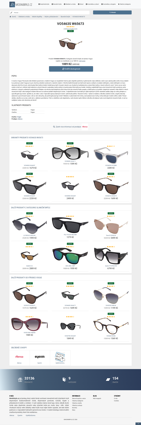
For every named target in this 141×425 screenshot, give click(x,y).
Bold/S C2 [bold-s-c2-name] (29, 266)
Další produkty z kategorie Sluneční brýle (30, 207)
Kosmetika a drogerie (108, 4)
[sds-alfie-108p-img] (70, 256)
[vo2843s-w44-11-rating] (70, 146)
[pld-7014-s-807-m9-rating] (70, 216)
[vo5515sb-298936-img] (29, 324)
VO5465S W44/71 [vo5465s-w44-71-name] (70, 305)
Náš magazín (97, 398)
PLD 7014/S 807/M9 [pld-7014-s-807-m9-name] (70, 234)
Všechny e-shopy (77, 405)
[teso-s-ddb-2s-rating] (111, 216)
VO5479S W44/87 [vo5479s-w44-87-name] (70, 336)
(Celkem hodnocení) (70, 29)
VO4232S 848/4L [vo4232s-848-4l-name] (111, 305)
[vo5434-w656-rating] (111, 317)
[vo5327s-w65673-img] (29, 295)
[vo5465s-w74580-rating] (111, 146)
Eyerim (20, 415)
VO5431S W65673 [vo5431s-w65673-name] (111, 196)
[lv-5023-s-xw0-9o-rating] (29, 216)
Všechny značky (77, 403)
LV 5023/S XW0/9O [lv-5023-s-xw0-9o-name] (29, 235)
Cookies (116, 401)
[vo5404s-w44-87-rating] (29, 177)
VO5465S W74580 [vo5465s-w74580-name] (111, 165)
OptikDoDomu (30, 415)
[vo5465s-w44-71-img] (70, 295)
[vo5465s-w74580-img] (111, 155)
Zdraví (80, 4)
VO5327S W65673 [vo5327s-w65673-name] (29, 305)
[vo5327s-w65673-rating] (29, 286)
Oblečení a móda (70, 4)
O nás (115, 398)
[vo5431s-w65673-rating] (111, 177)
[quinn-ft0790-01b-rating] (111, 247)
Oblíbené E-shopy (19, 347)
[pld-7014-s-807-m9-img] (70, 225)
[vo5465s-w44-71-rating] (70, 286)
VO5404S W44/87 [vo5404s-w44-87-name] (29, 196)
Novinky (74, 407)
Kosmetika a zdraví (92, 4)
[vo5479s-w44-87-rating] (70, 317)
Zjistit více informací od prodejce (70, 127)
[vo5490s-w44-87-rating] (70, 177)
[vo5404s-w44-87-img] (29, 186)
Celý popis (82, 61)
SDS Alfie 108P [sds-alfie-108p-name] (70, 266)
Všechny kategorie (124, 4)
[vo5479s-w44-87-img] (70, 326)
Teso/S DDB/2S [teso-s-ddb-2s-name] (111, 235)
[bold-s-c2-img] (29, 256)
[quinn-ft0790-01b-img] (111, 256)
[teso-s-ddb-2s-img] (111, 225)
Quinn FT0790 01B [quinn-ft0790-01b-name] (111, 266)
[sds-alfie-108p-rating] (70, 247)
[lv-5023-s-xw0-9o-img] (29, 225)
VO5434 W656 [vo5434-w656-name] (111, 336)
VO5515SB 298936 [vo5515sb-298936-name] (29, 332)
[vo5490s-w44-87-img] (70, 186)
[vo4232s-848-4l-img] (111, 295)
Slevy (73, 410)
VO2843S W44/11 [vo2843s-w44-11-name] (70, 161)
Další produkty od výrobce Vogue (26, 277)
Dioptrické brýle (43, 4)
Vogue (19, 117)
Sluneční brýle (56, 4)
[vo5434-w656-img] (111, 326)
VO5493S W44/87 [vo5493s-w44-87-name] (29, 165)
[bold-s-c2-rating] (29, 247)
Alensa (20, 119)
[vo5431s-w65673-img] (111, 186)
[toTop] (138, 423)
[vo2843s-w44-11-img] (70, 153)
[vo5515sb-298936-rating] (29, 317)
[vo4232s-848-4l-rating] (111, 286)
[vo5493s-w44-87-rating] (29, 146)
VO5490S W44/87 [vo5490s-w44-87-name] (70, 196)
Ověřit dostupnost (71, 68)
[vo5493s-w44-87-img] (29, 155)
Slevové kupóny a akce (79, 398)
